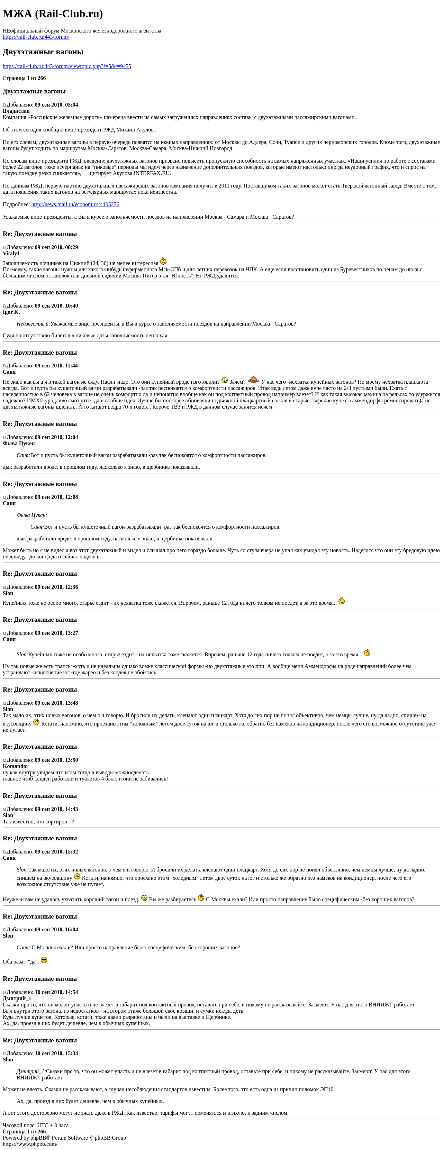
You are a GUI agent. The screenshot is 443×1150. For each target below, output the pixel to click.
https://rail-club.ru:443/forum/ (36, 37)
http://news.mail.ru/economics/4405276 (75, 204)
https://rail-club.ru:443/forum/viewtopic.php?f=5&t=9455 (67, 66)
